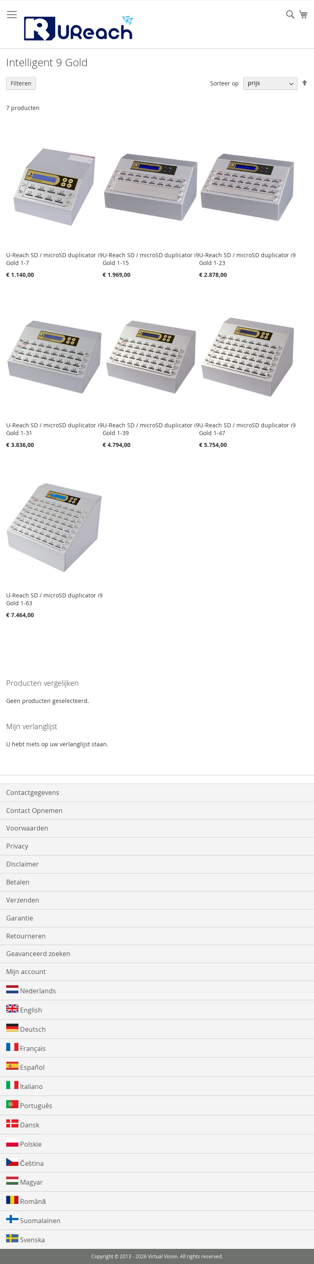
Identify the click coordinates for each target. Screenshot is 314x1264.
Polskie (24, 1143)
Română (26, 1201)
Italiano (24, 1086)
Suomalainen (33, 1220)
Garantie (19, 918)
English (24, 1009)
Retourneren (26, 936)
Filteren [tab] (21, 83)
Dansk (22, 1124)
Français (26, 1048)
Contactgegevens (32, 792)
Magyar (24, 1181)
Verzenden (22, 900)
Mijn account (26, 971)
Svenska (25, 1239)
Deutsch (26, 1029)
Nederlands (31, 990)
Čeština (25, 1163)
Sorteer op (224, 83)
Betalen (17, 882)
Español (25, 1067)
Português (29, 1105)
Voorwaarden (27, 828)
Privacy (17, 846)
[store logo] (78, 24)
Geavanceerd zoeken (38, 953)
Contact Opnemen (34, 810)
